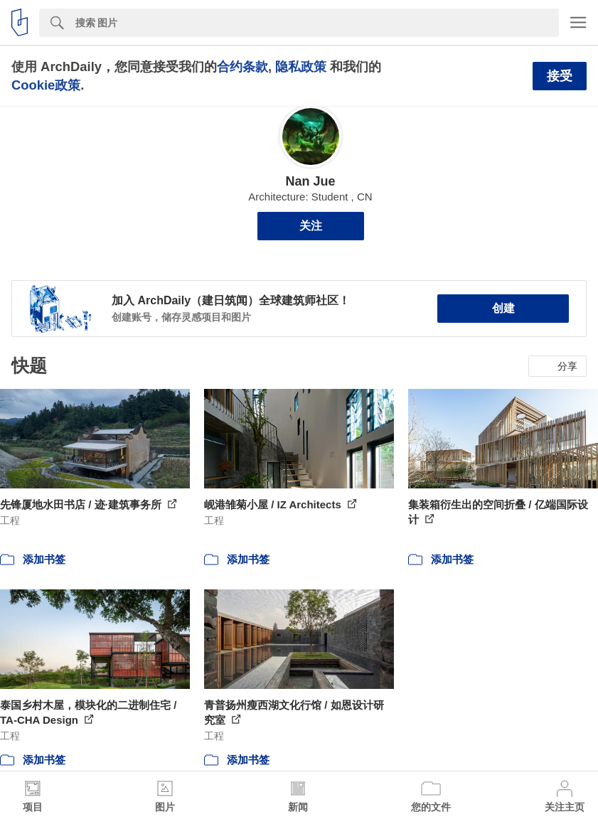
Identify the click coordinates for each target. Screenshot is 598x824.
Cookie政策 (45, 84)
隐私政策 (300, 66)
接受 (559, 76)
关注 (310, 226)
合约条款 (242, 66)
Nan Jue (310, 181)
